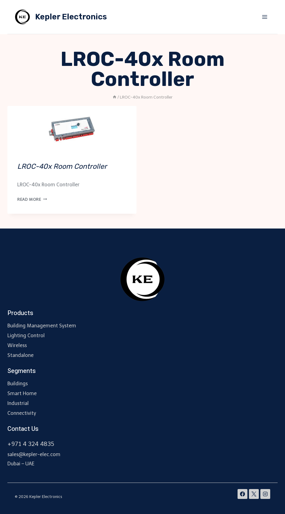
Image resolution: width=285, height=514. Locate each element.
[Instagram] (265, 494)
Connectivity (21, 413)
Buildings (17, 384)
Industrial (18, 403)
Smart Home (22, 393)
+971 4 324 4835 (30, 443)
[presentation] (71, 129)
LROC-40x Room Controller (62, 166)
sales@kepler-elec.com (33, 454)
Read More (32, 199)
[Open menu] (264, 17)
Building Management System (41, 326)
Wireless (17, 345)
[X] (254, 494)
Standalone (20, 355)
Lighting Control (26, 335)
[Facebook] (242, 494)
